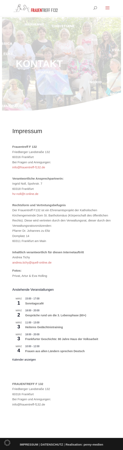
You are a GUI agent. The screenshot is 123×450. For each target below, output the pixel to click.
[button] (7, 443)
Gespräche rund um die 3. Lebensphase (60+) (55, 315)
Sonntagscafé (34, 303)
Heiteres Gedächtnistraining (44, 327)
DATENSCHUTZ (52, 444)
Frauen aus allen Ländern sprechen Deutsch (55, 351)
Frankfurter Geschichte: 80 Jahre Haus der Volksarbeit (61, 339)
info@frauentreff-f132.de (28, 167)
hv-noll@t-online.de (25, 194)
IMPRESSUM (29, 444)
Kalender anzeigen (24, 359)
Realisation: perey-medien (84, 444)
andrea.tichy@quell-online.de (32, 262)
